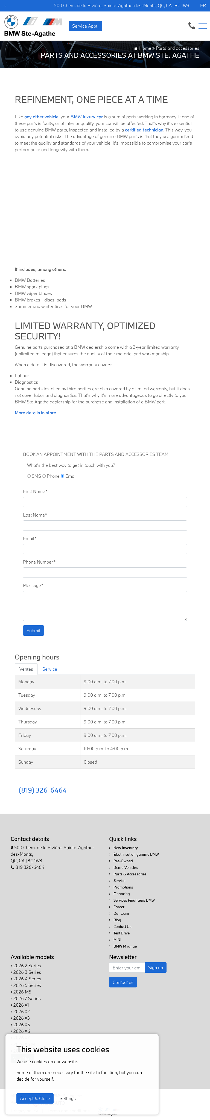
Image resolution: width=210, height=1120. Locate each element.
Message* (33, 585)
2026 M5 (21, 992)
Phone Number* (39, 562)
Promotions (121, 887)
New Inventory (123, 847)
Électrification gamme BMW (134, 854)
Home (142, 48)
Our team (119, 913)
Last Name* (35, 515)
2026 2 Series (26, 965)
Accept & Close (35, 1098)
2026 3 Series (26, 972)
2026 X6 (20, 1031)
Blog (115, 919)
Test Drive (119, 933)
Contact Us (120, 926)
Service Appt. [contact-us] (85, 26)
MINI (115, 939)
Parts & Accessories (128, 874)
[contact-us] (191, 25)
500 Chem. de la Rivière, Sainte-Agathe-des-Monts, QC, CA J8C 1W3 (121, 5)
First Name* (35, 491)
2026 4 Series (26, 978)
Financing (119, 893)
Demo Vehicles (123, 867)
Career (116, 906)
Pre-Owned (121, 860)
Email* (30, 538)
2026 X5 (20, 1024)
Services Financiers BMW (132, 900)
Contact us (123, 982)
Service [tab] (49, 669)
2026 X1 (20, 1005)
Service (117, 880)
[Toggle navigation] (202, 26)
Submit (33, 630)
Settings (68, 1098)
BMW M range (123, 946)
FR (203, 5)
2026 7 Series (26, 998)
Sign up (155, 967)
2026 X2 (20, 1011)
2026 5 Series (26, 985)
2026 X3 (20, 1018)
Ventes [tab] (26, 669)
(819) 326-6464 (43, 789)
